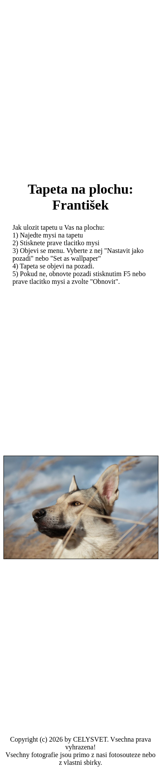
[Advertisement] (80, 83)
